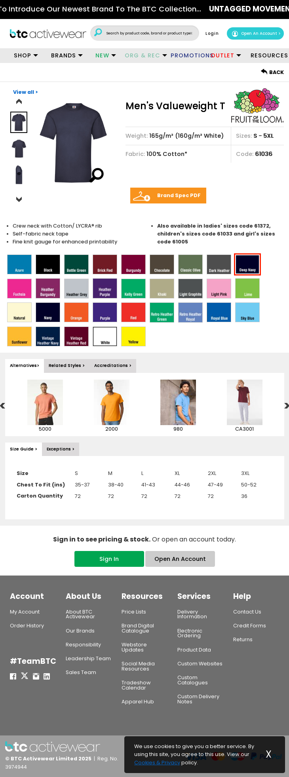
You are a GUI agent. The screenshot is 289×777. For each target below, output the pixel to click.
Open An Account (254, 33)
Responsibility (83, 639)
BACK (272, 72)
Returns (243, 634)
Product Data (194, 645)
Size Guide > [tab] (23, 444)
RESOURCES (267, 55)
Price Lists (134, 607)
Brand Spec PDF (179, 190)
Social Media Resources (138, 661)
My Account (25, 607)
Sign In (109, 554)
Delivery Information (192, 610)
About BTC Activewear (80, 610)
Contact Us (247, 607)
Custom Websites (199, 658)
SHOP (22, 55)
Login (212, 33)
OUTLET (222, 55)
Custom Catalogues (192, 675)
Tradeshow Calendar (136, 680)
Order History (27, 620)
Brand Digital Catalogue (138, 623)
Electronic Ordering (189, 629)
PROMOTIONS (187, 55)
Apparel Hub (138, 696)
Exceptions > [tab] (60, 444)
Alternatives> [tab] (24, 361)
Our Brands (80, 626)
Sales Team (81, 667)
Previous (19, 102)
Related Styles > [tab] (67, 361)
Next (19, 195)
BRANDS (63, 55)
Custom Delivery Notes (198, 694)
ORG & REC (142, 55)
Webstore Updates (134, 642)
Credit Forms (249, 620)
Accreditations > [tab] (112, 361)
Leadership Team (88, 653)
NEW (102, 55)
